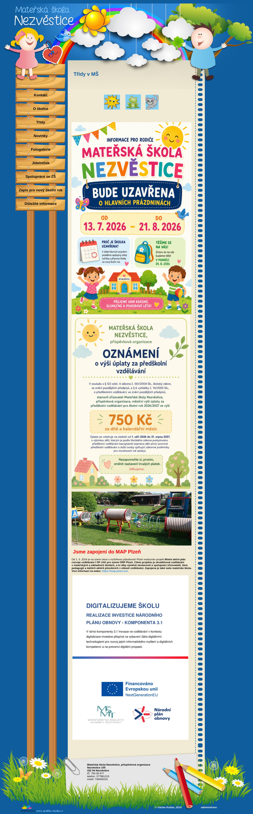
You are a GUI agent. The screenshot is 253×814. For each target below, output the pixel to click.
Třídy (40, 122)
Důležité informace (41, 204)
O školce (40, 109)
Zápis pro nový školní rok (41, 190)
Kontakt (40, 95)
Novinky (41, 136)
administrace (209, 807)
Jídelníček (40, 163)
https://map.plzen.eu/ (115, 571)
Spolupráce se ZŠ (41, 176)
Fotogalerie (41, 149)
